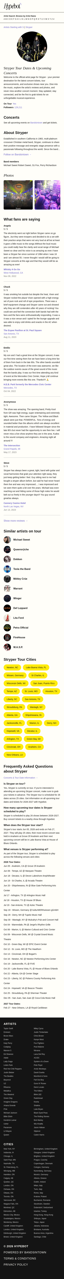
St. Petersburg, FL (11, 1167)
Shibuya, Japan (40, 1218)
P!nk (5, 1109)
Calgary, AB (8, 1178)
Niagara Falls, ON (11, 1204)
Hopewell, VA (13, 731)
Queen (6, 1135)
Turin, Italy (38, 1189)
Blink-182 (37, 1094)
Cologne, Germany (41, 1167)
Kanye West (39, 1039)
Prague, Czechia (40, 1160)
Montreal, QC (9, 1207)
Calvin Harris (39, 1135)
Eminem (7, 1032)
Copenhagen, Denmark (43, 1163)
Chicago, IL (8, 1156)
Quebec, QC (9, 1182)
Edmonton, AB (9, 1211)
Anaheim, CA (34, 747)
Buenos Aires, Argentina (43, 1233)
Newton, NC (12, 667)
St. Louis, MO (31, 691)
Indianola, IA (9, 1152)
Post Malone (39, 1047)
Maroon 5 (7, 1050)
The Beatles (8, 1076)
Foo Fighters (39, 1043)
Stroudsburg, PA (14, 707)
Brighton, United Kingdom (44, 1156)
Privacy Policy (16, 1264)
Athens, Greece (40, 1178)
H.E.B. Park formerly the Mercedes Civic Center (27, 384)
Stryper (29, 27)
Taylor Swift (8, 1028)
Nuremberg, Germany (42, 1171)
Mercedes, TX (10, 388)
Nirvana (37, 1050)
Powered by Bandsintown (25, 1252)
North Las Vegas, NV (14, 506)
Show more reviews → (16, 520)
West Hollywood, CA (13, 273)
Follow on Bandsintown (17, 154)
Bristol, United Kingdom (13, 1237)
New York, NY (9, 1149)
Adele (6, 1058)
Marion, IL (34, 723)
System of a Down (41, 1061)
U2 (5, 1083)
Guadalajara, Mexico (12, 1218)
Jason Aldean (39, 1127)
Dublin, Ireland (39, 1182)
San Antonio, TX (11, 334)
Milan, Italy (38, 1185)
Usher (6, 1124)
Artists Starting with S (14, 27)
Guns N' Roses (40, 1083)
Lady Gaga (8, 1061)
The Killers (38, 1091)
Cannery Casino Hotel (15, 503)
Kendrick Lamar (10, 1120)
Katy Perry (8, 1043)
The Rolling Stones (41, 1116)
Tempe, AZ (12, 691)
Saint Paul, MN (10, 1160)
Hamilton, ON (9, 1174)
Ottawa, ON (8, 1193)
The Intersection (12, 445)
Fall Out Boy (39, 1080)
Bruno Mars (8, 1036)
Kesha (36, 1102)
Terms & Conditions (20, 1258)
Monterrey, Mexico (11, 1222)
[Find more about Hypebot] (32, 6)
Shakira (37, 1105)
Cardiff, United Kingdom (13, 1226)
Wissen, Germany (15, 675)
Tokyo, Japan (39, 1222)
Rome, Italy (38, 1193)
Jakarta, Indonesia (41, 1226)
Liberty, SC (12, 699)
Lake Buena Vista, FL (36, 667)
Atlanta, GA (12, 715)
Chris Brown (39, 1036)
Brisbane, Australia (41, 1229)
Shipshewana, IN (33, 715)
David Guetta (39, 1072)
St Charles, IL (37, 675)
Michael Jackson (10, 1113)
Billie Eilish (8, 1116)
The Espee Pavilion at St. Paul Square (23, 330)
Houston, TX (51, 691)
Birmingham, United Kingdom (45, 1149)
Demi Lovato (39, 1087)
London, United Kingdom (14, 1229)
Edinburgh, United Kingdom (15, 1233)
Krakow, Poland (40, 1196)
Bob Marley (38, 1120)
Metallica (7, 1091)
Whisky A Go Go (12, 269)
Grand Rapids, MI (12, 449)
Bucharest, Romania (42, 1200)
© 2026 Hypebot (16, 1246)
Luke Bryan (38, 1109)
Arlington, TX (13, 739)
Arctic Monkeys (40, 1069)
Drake (6, 1039)
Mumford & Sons (40, 1076)
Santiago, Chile (40, 1237)
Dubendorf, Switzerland (43, 1207)
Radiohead (38, 1098)
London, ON (8, 1185)
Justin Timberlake (41, 1032)
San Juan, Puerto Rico (44, 683)
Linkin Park (8, 1065)
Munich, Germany (41, 1174)
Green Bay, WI (34, 739)
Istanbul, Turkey (40, 1211)
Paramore (8, 1127)
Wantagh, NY (36, 707)
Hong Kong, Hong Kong (43, 1215)
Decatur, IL (32, 731)
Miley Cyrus (38, 1028)
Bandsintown (36, 122)
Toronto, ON (8, 1196)
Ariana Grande (9, 1105)
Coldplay (7, 1047)
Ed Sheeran (8, 1054)
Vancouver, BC (10, 1200)
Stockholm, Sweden (42, 1204)
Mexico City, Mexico (12, 1215)
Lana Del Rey (39, 1054)
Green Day (8, 1098)
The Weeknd (9, 1094)
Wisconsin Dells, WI (16, 683)
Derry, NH (51, 723)
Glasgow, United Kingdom (44, 1152)
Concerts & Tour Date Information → (21, 778)
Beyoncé (7, 1080)
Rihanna (7, 1087)
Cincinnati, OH (13, 747)
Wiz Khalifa (38, 1124)
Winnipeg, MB (9, 1171)
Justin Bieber (9, 1072)
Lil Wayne (8, 1131)
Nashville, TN (9, 1163)
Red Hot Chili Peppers (13, 1069)
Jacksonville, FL (14, 723)
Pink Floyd (38, 1065)
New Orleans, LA (15, 755)
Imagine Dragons (10, 1102)
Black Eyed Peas (41, 1113)
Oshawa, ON (9, 1189)
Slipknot (37, 1131)
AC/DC (36, 1058)
